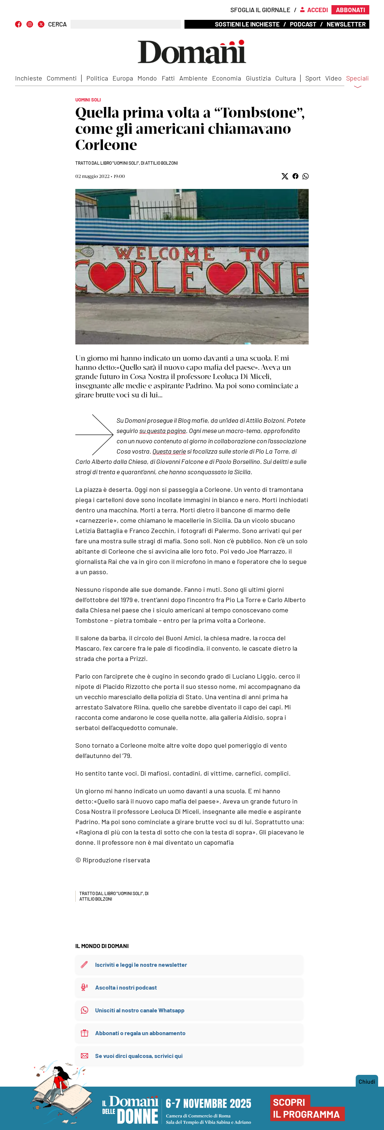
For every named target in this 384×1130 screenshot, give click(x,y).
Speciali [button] (357, 83)
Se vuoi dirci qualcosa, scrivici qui (139, 1055)
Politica (97, 78)
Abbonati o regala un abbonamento (140, 1032)
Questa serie (169, 451)
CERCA (57, 24)
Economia (226, 78)
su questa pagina (162, 430)
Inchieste (28, 78)
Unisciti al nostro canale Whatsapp (139, 1009)
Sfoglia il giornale (260, 9)
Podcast (303, 24)
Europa (122, 78)
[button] (285, 176)
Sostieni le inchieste (247, 24)
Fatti (168, 78)
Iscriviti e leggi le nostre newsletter (141, 964)
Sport (313, 78)
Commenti (62, 78)
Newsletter (346, 24)
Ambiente (193, 78)
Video (333, 78)
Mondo (147, 78)
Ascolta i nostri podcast (126, 987)
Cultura (285, 78)
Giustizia (258, 78)
